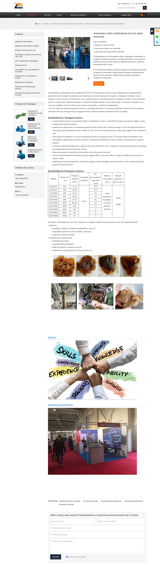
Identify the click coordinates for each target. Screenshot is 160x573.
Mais (31, 119)
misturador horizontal (66, 504)
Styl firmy (52, 337)
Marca (95, 42)
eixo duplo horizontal (90, 501)
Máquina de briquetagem (23, 41)
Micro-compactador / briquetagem (26, 61)
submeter (55, 557)
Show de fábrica (78, 15)
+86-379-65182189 (21, 195)
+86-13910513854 (141, 3)
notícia (47, 15)
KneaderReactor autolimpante (111, 501)
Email (98, 83)
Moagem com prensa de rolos (25, 50)
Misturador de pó (21, 65)
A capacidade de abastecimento (105, 52)
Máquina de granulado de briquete (27, 46)
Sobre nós (126, 15)
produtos (32, 15)
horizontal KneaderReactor (134, 501)
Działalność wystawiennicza (60, 405)
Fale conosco (104, 15)
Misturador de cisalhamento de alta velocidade (35, 113)
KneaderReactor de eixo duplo (69, 501)
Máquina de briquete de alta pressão (35, 151)
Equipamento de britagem (24, 82)
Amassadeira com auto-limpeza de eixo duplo (67, 24)
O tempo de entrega (101, 48)
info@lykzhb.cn (126, 3)
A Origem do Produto (101, 45)
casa (18, 15)
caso (59, 15)
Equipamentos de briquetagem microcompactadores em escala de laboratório (35, 126)
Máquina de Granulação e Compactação (32, 139)
